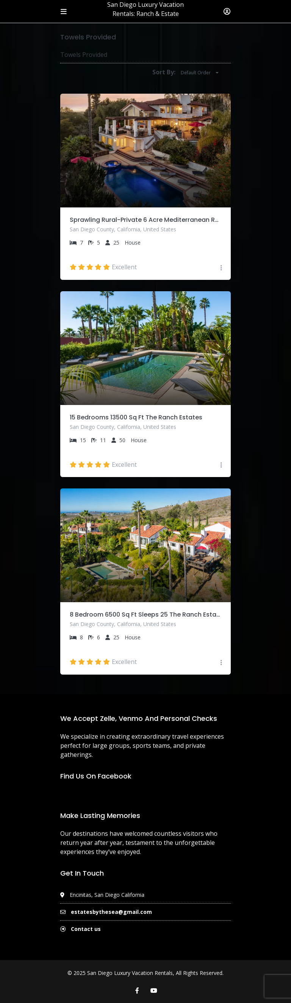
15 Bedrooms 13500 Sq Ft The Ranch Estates (136, 417)
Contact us (86, 928)
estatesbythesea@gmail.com (111, 911)
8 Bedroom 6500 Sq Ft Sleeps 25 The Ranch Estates (145, 614)
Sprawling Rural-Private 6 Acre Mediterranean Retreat (145, 219)
